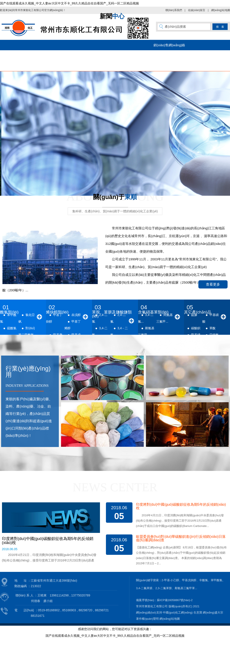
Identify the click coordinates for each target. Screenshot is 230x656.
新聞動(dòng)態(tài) (133, 55)
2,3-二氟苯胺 (163, 588)
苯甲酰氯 (216, 580)
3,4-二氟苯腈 (144, 588)
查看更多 (213, 284)
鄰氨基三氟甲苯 (185, 588)
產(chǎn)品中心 (97, 55)
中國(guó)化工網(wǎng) (178, 612)
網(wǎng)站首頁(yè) (24, 55)
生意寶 (198, 612)
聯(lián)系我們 (173, 10)
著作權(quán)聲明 (147, 618)
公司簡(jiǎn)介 (60, 55)
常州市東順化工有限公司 (29, 10)
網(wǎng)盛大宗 (213, 612)
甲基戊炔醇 (189, 580)
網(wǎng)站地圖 (220, 10)
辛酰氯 (203, 580)
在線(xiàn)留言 (196, 10)
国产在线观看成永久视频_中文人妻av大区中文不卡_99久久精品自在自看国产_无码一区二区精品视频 (69, 3)
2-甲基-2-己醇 (170, 580)
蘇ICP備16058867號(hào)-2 (174, 600)
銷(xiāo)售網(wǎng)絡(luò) (169, 46)
